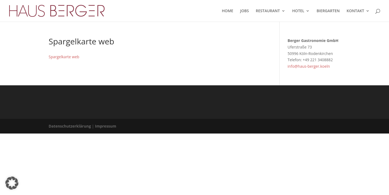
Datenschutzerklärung (70, 126)
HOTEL (298, 11)
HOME (227, 11)
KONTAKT (355, 11)
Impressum (105, 126)
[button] (12, 183)
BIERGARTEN (328, 11)
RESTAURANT (268, 11)
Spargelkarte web (64, 56)
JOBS (244, 11)
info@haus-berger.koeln (309, 66)
